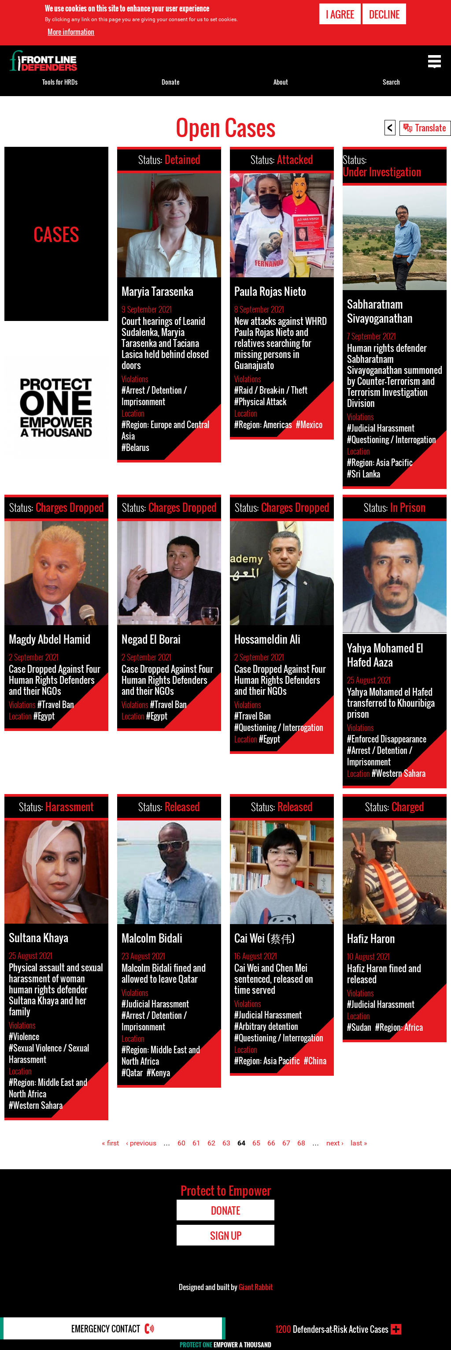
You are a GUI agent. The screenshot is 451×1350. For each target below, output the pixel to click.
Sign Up (225, 1235)
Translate (430, 127)
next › (335, 1143)
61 (196, 1143)
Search (391, 81)
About (281, 81)
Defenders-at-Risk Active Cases (332, 1329)
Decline (384, 14)
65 (256, 1143)
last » (359, 1143)
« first (110, 1143)
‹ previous (141, 1143)
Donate (170, 81)
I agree (340, 14)
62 (211, 1143)
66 (271, 1143)
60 (181, 1143)
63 (226, 1143)
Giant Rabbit (256, 1287)
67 (286, 1143)
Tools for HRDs (60, 81)
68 (301, 1143)
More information (71, 31)
